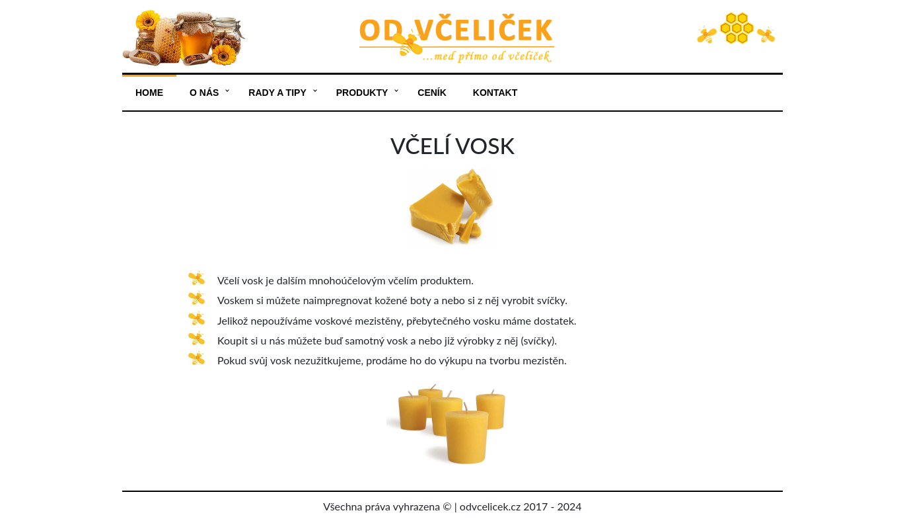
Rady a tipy (277, 92)
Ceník (432, 92)
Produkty (362, 92)
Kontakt (495, 92)
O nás (204, 92)
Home (149, 92)
